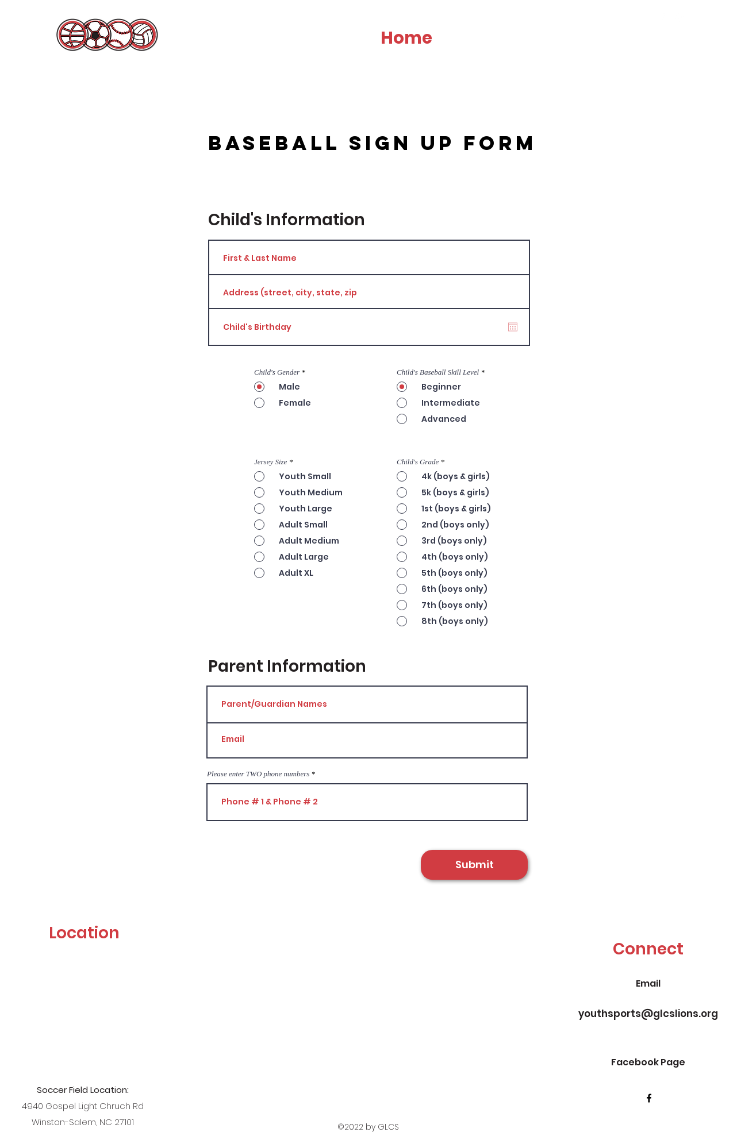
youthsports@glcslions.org (648, 1014)
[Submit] (474, 865)
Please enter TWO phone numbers (258, 773)
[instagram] (679, 18)
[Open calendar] (512, 327)
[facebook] (662, 18)
